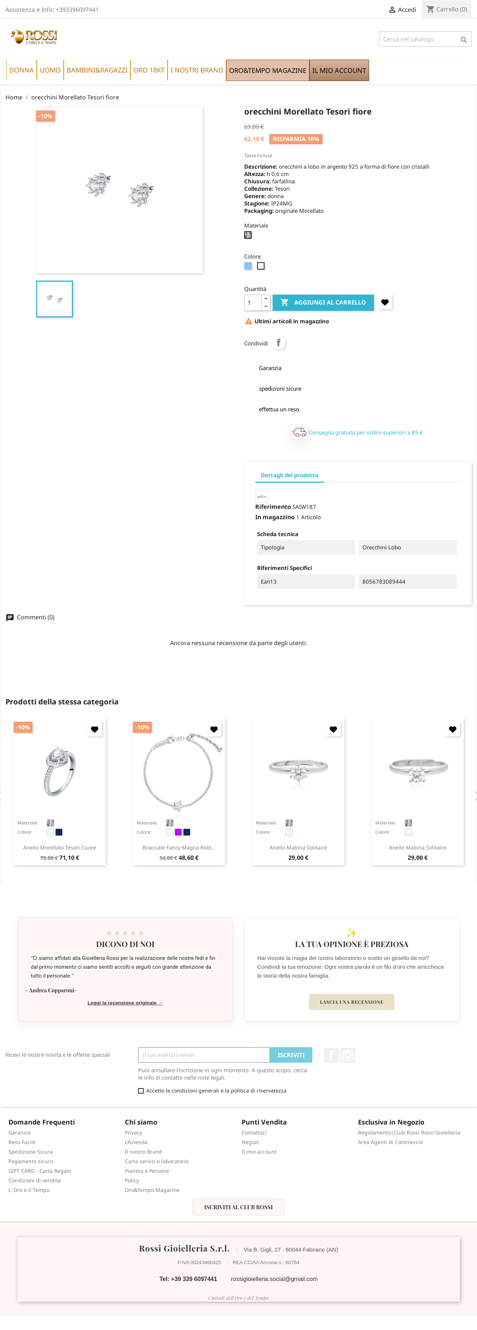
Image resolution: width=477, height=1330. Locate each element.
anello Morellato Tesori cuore (59, 847)
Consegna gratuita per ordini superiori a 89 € (366, 432)
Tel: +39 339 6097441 (188, 1279)
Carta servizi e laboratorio (157, 1161)
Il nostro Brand (143, 1151)
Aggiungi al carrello (323, 302)
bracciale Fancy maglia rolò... (179, 847)
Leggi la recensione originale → (125, 1003)
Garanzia (19, 1132)
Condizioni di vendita (34, 1180)
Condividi (278, 342)
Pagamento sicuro (30, 1161)
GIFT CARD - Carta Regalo (39, 1170)
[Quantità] (253, 303)
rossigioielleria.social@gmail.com (274, 1279)
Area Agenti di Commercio (390, 1142)
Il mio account (259, 1151)
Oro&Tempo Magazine (152, 1189)
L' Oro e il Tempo (28, 1189)
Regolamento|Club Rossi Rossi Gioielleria (409, 1132)
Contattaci (254, 1132)
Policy (132, 1180)
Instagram (347, 1055)
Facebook (331, 1055)
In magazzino (275, 517)
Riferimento (273, 506)
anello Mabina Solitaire (298, 847)
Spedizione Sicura (30, 1151)
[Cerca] (425, 39)
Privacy (133, 1132)
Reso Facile (22, 1142)
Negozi (250, 1142)
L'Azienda (136, 1142)
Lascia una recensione (351, 1002)
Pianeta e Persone (147, 1170)
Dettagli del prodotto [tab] (289, 475)
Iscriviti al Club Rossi (238, 1207)
